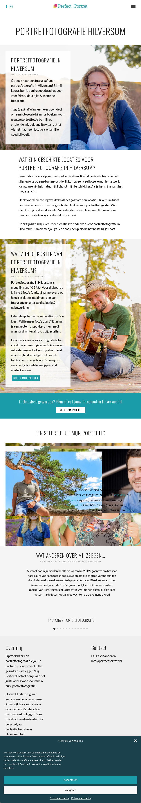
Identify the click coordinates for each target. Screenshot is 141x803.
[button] (135, 741)
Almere (71, 500)
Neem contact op (70, 410)
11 (84, 628)
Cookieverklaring (59, 798)
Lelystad (11, 724)
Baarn (129, 510)
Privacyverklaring (81, 798)
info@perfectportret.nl (106, 661)
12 (87, 628)
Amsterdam (74, 505)
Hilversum (12, 734)
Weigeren (70, 790)
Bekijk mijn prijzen (25, 378)
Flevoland (119, 495)
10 (81, 628)
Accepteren (70, 779)
